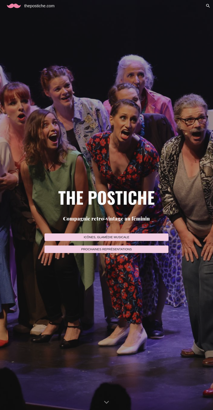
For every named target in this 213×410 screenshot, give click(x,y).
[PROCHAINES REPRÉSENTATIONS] (106, 249)
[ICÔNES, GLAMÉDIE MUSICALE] (106, 237)
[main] (106, 197)
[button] (208, 6)
